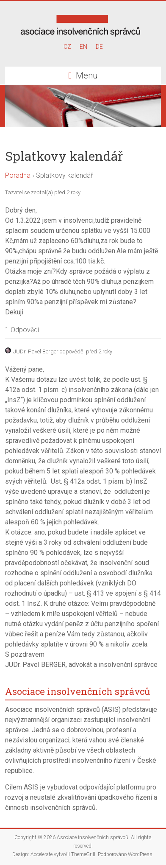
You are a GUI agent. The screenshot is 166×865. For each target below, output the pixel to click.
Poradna (17, 175)
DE (99, 46)
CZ (67, 46)
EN (83, 46)
